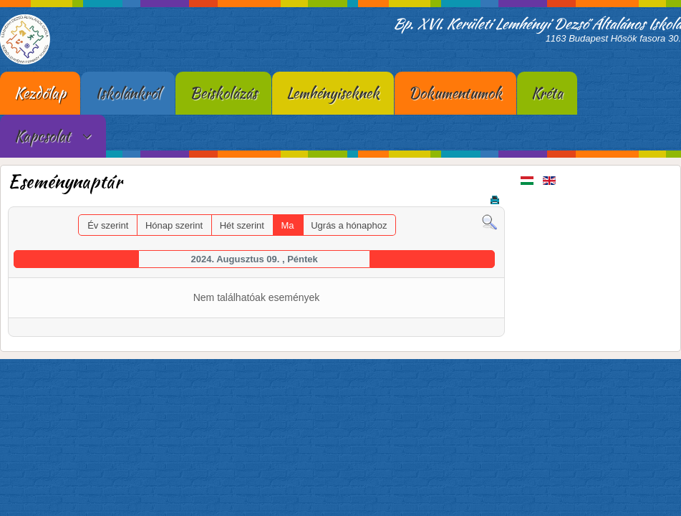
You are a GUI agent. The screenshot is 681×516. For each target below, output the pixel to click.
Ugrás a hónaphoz (349, 225)
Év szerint (107, 225)
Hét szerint (242, 225)
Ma (287, 225)
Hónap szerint (174, 225)
